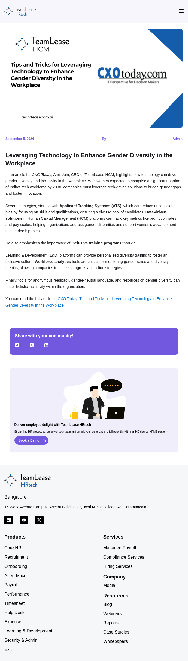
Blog (107, 604)
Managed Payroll (119, 547)
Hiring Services (118, 566)
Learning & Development (28, 630)
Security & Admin (21, 640)
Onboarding (15, 566)
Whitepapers (115, 641)
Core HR (12, 547)
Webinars (112, 613)
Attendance (15, 575)
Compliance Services (123, 557)
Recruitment (16, 557)
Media (109, 585)
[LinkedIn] (48, 345)
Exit (8, 649)
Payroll (11, 584)
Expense (12, 621)
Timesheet (14, 603)
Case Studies (116, 631)
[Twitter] (34, 345)
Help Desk (14, 612)
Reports (111, 622)
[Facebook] (19, 345)
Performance (16, 593)
